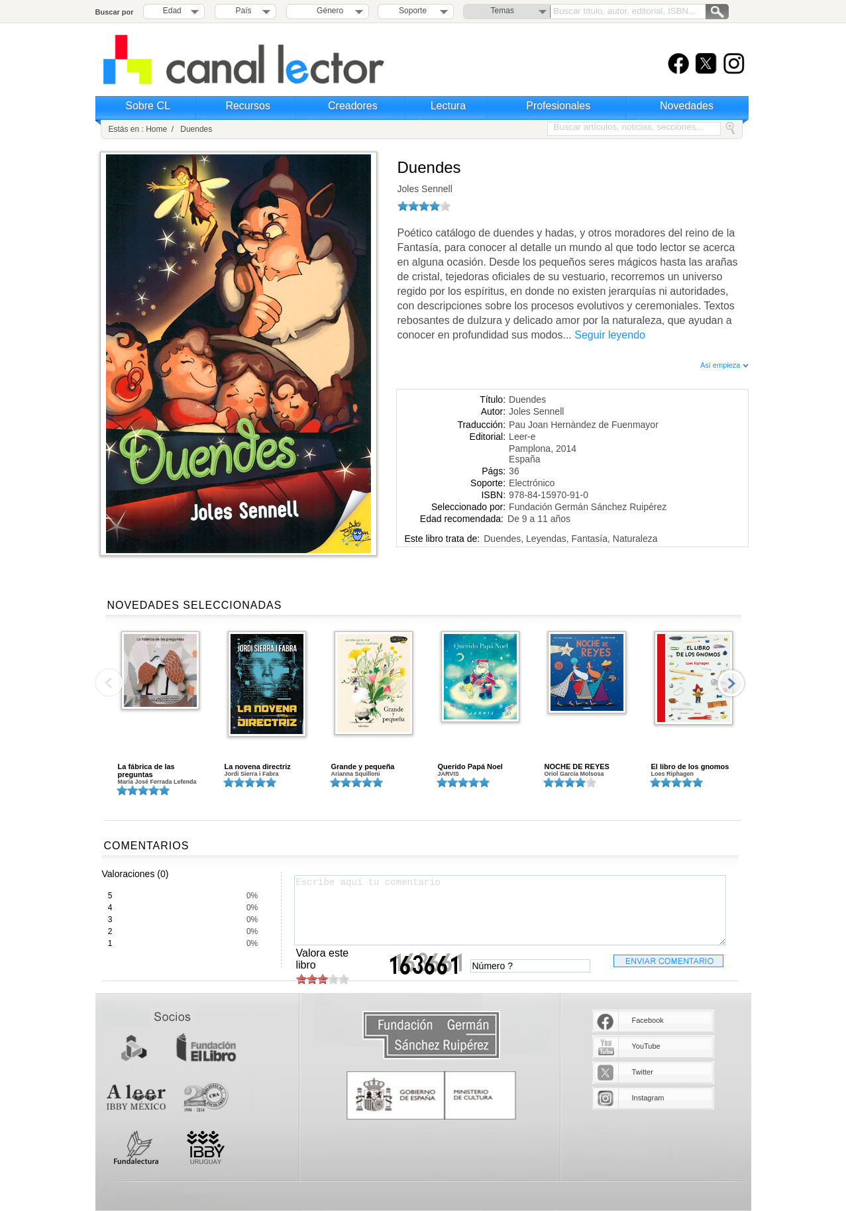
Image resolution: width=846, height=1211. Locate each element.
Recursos (247, 105)
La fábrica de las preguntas (146, 770)
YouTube (646, 1046)
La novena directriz (258, 766)
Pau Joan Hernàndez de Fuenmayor (584, 424)
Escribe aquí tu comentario (510, 910)
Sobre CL (147, 105)
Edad (172, 10)
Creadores (353, 105)
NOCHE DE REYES (577, 766)
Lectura (448, 105)
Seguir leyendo (609, 335)
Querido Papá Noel (470, 766)
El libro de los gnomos (690, 766)
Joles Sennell (424, 189)
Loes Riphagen (672, 773)
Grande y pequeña (363, 766)
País (244, 10)
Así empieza (724, 365)
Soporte (413, 10)
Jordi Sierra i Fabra (252, 773)
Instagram (648, 1098)
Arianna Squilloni (355, 773)
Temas (502, 10)
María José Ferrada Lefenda (157, 781)
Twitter (642, 1072)
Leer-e (522, 436)
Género (327, 10)
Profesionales (558, 105)
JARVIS (448, 773)
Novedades (687, 105)
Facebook (648, 1020)
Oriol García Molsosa (574, 773)
